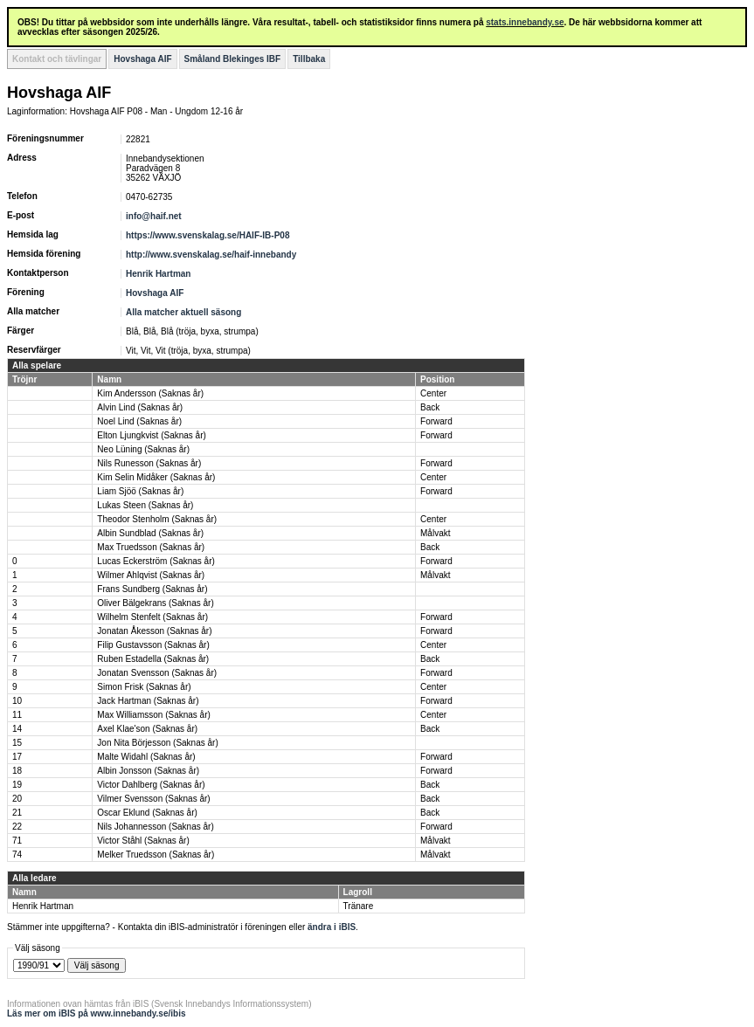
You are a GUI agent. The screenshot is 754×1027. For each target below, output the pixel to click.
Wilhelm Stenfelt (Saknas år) (152, 617)
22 (17, 826)
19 (17, 784)
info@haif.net (154, 216)
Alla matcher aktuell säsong (183, 312)
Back (429, 407)
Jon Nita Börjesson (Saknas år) (157, 743)
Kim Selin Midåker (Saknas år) (156, 477)
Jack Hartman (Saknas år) (147, 701)
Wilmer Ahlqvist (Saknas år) (150, 575)
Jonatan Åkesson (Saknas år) (154, 631)
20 (17, 798)
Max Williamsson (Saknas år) (153, 715)
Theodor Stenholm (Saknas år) (157, 519)
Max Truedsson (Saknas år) (150, 547)
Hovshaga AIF (142, 59)
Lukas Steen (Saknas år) (145, 505)
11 (17, 715)
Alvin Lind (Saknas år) (140, 407)
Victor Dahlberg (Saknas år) (150, 784)
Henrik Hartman (158, 274)
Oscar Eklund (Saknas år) (147, 812)
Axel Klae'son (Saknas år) (147, 729)
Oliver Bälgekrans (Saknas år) (155, 603)
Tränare (358, 906)
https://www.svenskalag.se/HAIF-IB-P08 (207, 235)
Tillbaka (309, 59)
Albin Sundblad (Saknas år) (150, 533)
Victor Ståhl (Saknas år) (143, 840)
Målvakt (435, 533)
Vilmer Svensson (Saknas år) (153, 798)
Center (433, 393)
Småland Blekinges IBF (232, 59)
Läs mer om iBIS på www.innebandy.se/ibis (96, 1013)
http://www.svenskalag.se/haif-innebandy (211, 254)
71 (17, 840)
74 (17, 854)
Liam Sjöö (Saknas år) (140, 491)
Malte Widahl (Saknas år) (146, 757)
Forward (436, 421)
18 (17, 770)
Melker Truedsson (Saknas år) (155, 854)
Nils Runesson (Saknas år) (149, 463)
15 (17, 743)
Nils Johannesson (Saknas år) (155, 826)
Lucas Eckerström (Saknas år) (156, 561)
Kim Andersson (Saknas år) (150, 393)
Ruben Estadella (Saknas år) (153, 659)
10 (17, 701)
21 (17, 812)
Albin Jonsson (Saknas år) (148, 770)
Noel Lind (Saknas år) (139, 421)
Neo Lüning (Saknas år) (143, 449)
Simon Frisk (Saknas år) (143, 687)
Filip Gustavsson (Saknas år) (153, 645)
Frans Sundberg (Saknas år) (152, 589)
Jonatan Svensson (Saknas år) (157, 673)
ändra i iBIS (332, 927)
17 (17, 757)
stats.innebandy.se (525, 22)
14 (17, 729)
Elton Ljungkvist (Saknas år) (151, 435)
